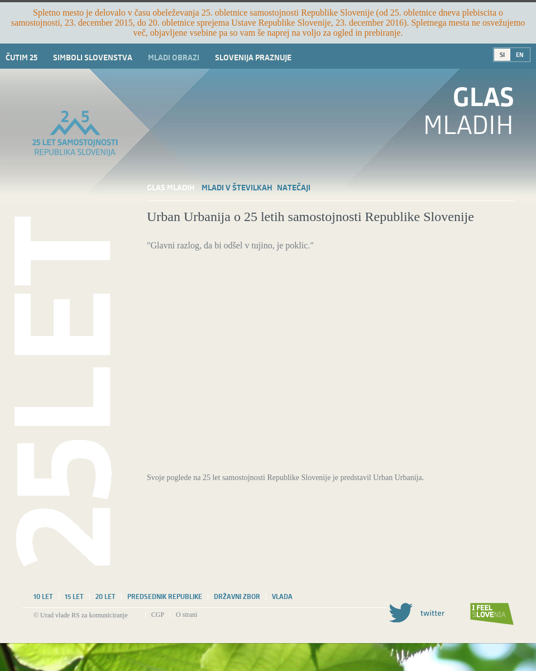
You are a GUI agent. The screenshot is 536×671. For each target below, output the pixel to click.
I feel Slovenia (492, 614)
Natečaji (293, 187)
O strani (186, 615)
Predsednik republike (164, 597)
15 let (74, 597)
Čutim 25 (21, 57)
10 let (43, 597)
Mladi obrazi (173, 57)
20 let (105, 597)
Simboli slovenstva (92, 57)
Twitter (416, 612)
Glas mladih (171, 187)
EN (520, 54)
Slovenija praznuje (253, 57)
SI (502, 54)
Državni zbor (237, 597)
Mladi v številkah (237, 187)
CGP (157, 615)
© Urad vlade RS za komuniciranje (81, 615)
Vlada (282, 597)
